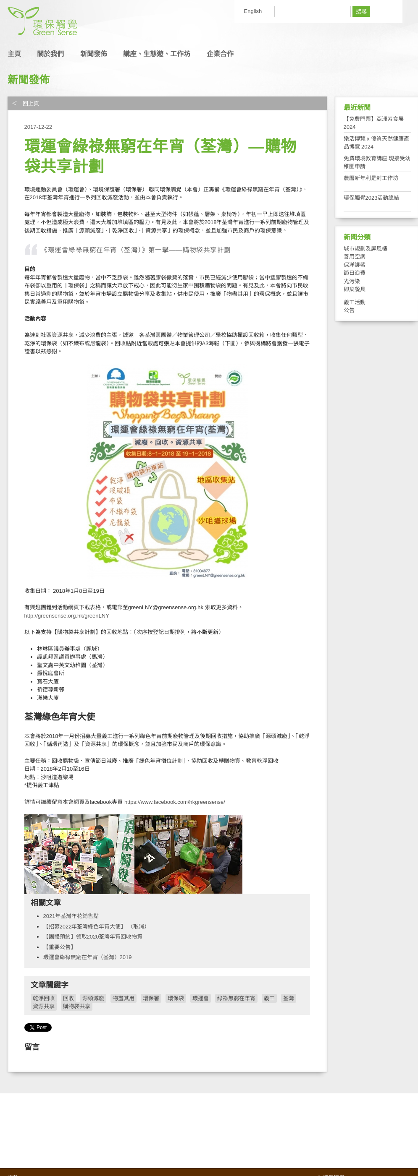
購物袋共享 (76, 1006)
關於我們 (50, 53)
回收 (68, 998)
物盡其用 (123, 998)
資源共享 (44, 1006)
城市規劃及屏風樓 (365, 248)
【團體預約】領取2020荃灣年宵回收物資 (93, 936)
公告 (349, 310)
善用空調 (354, 256)
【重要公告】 (59, 947)
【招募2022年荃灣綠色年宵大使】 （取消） (96, 926)
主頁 (14, 53)
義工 (269, 998)
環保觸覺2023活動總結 (372, 198)
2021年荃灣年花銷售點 (71, 916)
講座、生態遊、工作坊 (156, 53)
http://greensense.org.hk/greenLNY (66, 616)
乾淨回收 (44, 998)
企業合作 (220, 53)
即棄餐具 (354, 289)
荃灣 (288, 998)
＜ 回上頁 (25, 103)
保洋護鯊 (354, 265)
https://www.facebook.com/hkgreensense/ (174, 802)
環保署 (151, 998)
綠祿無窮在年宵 (236, 998)
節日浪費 (354, 273)
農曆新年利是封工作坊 (371, 178)
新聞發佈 (93, 53)
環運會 (200, 998)
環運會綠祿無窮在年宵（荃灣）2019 (87, 957)
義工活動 (354, 302)
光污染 (352, 281)
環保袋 (176, 998)
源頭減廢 (93, 998)
